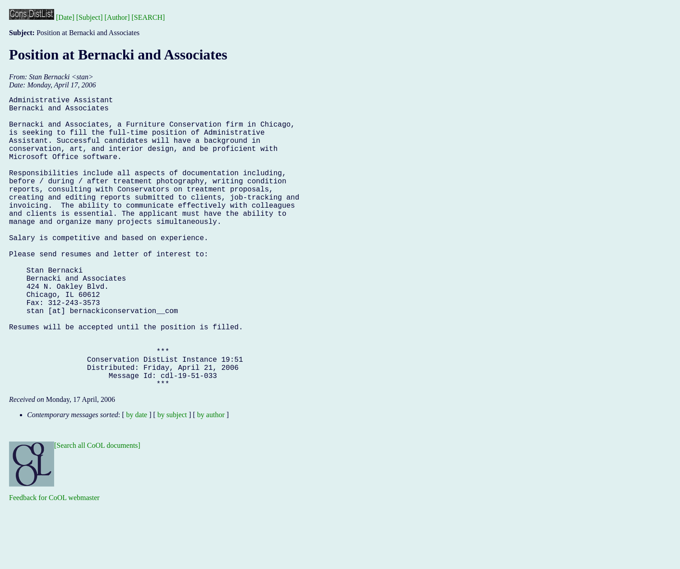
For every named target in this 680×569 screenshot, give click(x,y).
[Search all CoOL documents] (97, 510)
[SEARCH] (148, 17)
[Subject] (89, 17)
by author (211, 479)
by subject (172, 479)
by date (137, 479)
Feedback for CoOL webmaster (54, 562)
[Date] (65, 17)
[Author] (117, 17)
